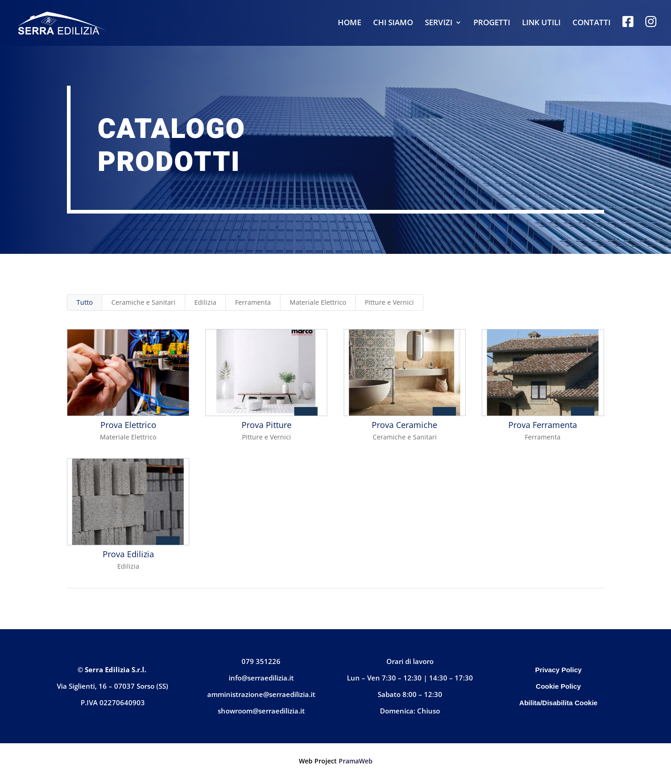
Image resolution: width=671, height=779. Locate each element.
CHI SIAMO (393, 23)
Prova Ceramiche (404, 424)
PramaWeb (356, 761)
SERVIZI (438, 23)
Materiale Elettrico (318, 302)
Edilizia (205, 302)
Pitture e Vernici (389, 302)
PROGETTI (491, 23)
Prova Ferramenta (542, 424)
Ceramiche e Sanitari (143, 302)
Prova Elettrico (128, 424)
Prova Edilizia (128, 554)
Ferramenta (253, 302)
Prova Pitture (266, 424)
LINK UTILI (541, 23)
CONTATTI (591, 23)
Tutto (85, 302)
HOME (349, 23)
